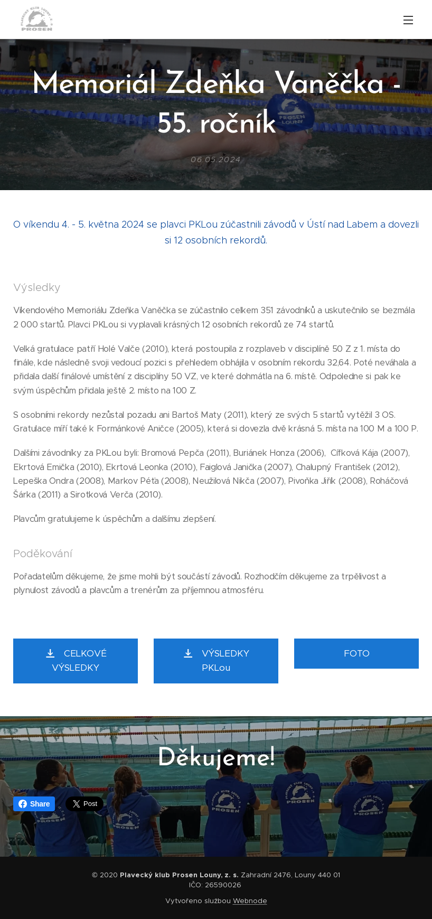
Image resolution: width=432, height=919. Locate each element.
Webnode (250, 900)
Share (34, 804)
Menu (408, 20)
